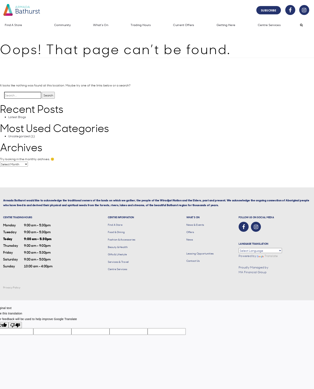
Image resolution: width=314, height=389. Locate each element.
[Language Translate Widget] (260, 250)
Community (62, 25)
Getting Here (226, 25)
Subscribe (268, 10)
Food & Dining (116, 232)
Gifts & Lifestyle (117, 254)
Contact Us (193, 261)
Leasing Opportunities (200, 253)
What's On (100, 25)
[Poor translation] (15, 325)
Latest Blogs (17, 117)
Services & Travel (118, 262)
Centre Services (269, 25)
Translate (267, 256)
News (189, 239)
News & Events (195, 225)
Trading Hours (141, 25)
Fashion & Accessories (122, 239)
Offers (190, 232)
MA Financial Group (253, 272)
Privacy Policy (11, 287)
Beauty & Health (118, 247)
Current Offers (183, 25)
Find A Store (13, 25)
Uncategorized (19, 136)
